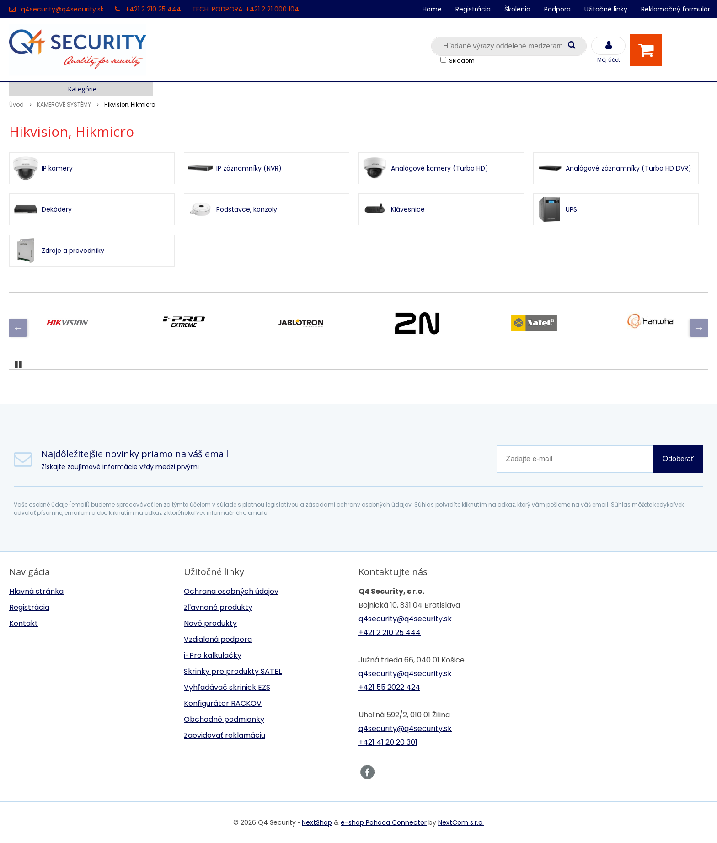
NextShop (317, 822)
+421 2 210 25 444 (153, 9)
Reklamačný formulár (675, 9)
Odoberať (678, 459)
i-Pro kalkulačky (212, 655)
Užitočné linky (605, 9)
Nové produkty (210, 623)
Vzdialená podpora (218, 639)
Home (432, 9)
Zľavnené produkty (218, 607)
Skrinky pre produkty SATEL (233, 671)
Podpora (557, 9)
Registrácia (473, 9)
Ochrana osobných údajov (231, 591)
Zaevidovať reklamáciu (224, 735)
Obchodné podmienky (224, 719)
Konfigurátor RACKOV (223, 703)
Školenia (517, 9)
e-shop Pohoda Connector (384, 822)
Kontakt (23, 623)
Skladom (462, 60)
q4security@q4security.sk (62, 9)
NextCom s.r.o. (461, 822)
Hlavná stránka (36, 591)
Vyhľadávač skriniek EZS (227, 687)
